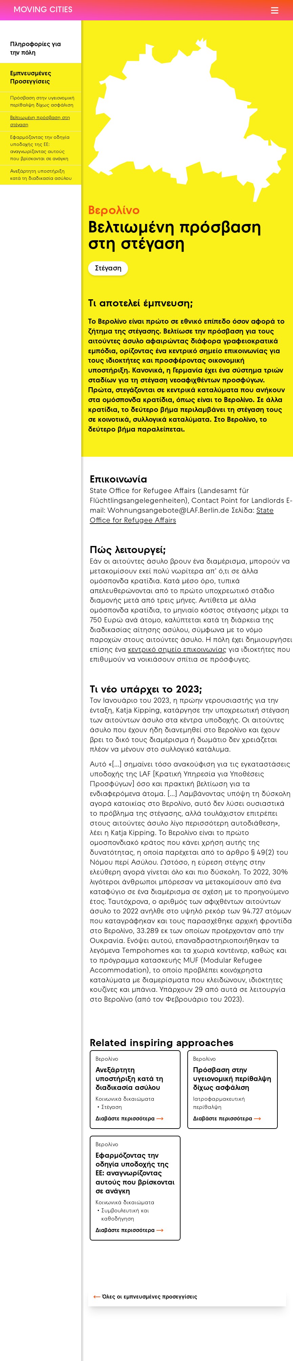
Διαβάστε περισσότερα (130, 1119)
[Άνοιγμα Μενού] (275, 10)
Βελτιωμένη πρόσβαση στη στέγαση (40, 121)
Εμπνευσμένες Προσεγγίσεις (30, 78)
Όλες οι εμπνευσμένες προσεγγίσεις (145, 1297)
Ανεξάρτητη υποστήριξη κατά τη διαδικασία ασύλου (41, 175)
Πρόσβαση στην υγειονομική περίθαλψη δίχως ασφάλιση (42, 102)
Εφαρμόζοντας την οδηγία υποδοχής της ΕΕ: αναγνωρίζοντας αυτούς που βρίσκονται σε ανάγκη (39, 148)
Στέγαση (108, 268)
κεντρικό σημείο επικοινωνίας (177, 650)
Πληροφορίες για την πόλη (35, 49)
